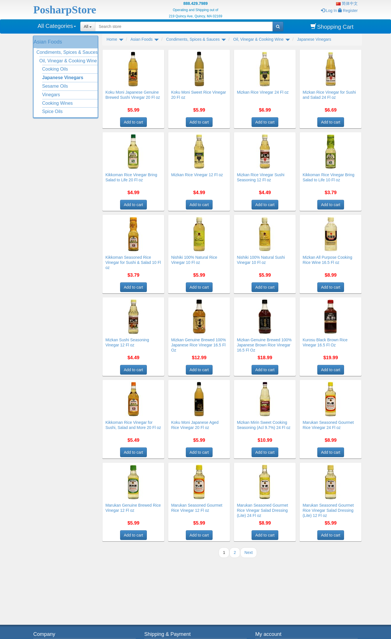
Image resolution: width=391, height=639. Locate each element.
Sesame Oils (55, 86)
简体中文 (347, 3)
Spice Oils (52, 111)
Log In (329, 10)
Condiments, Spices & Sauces (67, 52)
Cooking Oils (55, 69)
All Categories (57, 26)
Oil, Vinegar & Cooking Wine (68, 60)
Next (248, 552)
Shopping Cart (331, 26)
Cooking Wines (57, 103)
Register (348, 10)
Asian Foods (48, 42)
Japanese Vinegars (62, 77)
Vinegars (51, 94)
